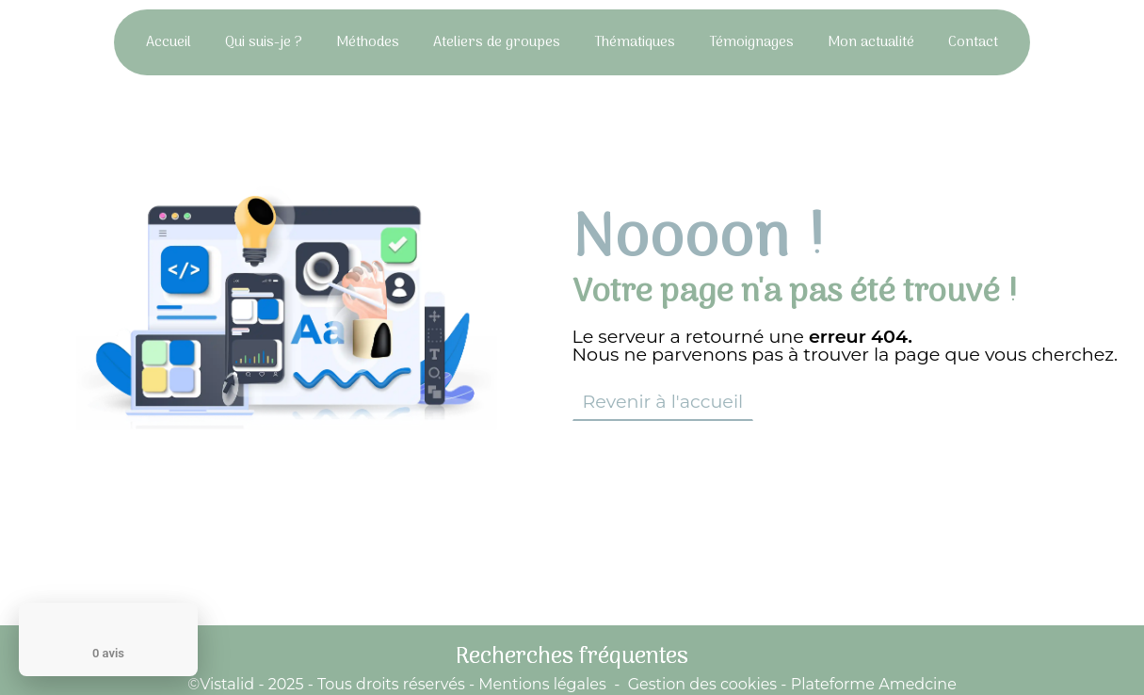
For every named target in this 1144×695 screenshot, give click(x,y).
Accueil (168, 42)
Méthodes (367, 42)
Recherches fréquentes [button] (572, 657)
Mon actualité (871, 42)
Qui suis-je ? (263, 42)
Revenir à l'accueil (663, 401)
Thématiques (634, 42)
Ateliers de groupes (496, 42)
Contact (973, 42)
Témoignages (751, 42)
